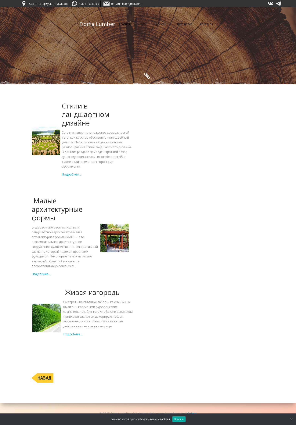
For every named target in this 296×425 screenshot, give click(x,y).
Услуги (142, 24)
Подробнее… (71, 174)
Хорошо (179, 419)
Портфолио (184, 24)
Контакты (206, 24)
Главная (124, 24)
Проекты (161, 24)
